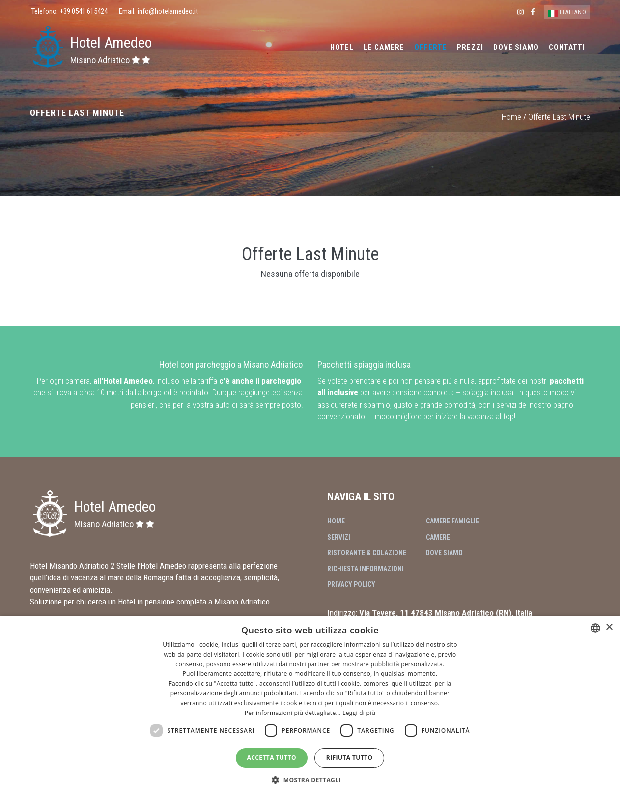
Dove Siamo (516, 47)
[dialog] (310, 706)
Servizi (338, 537)
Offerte (430, 47)
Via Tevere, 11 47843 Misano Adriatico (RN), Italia (445, 613)
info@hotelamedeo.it (168, 11)
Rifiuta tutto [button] (349, 757)
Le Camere (384, 47)
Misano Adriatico (110, 60)
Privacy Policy (351, 584)
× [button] (609, 627)
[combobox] (595, 628)
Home (511, 117)
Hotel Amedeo (111, 42)
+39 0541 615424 (84, 11)
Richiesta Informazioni (365, 569)
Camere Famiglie (452, 521)
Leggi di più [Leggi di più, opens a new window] (358, 713)
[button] (310, 779)
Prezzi (470, 47)
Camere (438, 537)
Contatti (567, 47)
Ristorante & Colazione (366, 553)
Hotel (342, 47)
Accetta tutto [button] (271, 757)
